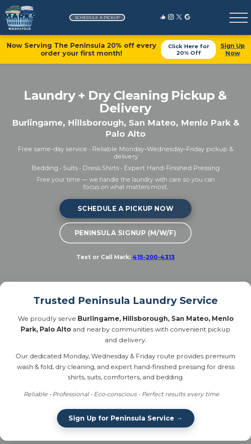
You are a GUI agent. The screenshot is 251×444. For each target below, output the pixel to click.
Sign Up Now (232, 49)
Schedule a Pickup (97, 17)
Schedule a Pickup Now (126, 209)
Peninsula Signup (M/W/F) (125, 233)
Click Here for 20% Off (188, 49)
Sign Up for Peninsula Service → (126, 418)
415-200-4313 (154, 257)
